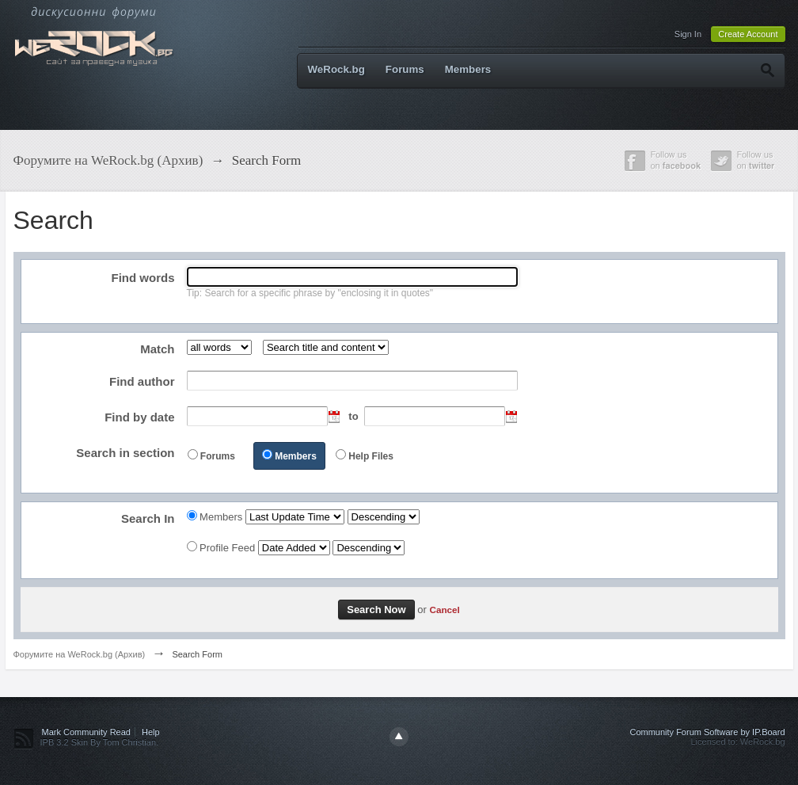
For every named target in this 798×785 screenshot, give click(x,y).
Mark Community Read (86, 732)
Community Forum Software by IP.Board (707, 732)
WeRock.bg (336, 69)
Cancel (444, 609)
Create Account (747, 34)
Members (468, 69)
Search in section (125, 452)
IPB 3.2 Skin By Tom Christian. (99, 742)
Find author (142, 381)
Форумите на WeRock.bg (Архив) (79, 654)
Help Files (370, 456)
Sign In (687, 34)
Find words (143, 277)
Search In (148, 518)
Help (151, 732)
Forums (405, 69)
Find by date (139, 417)
